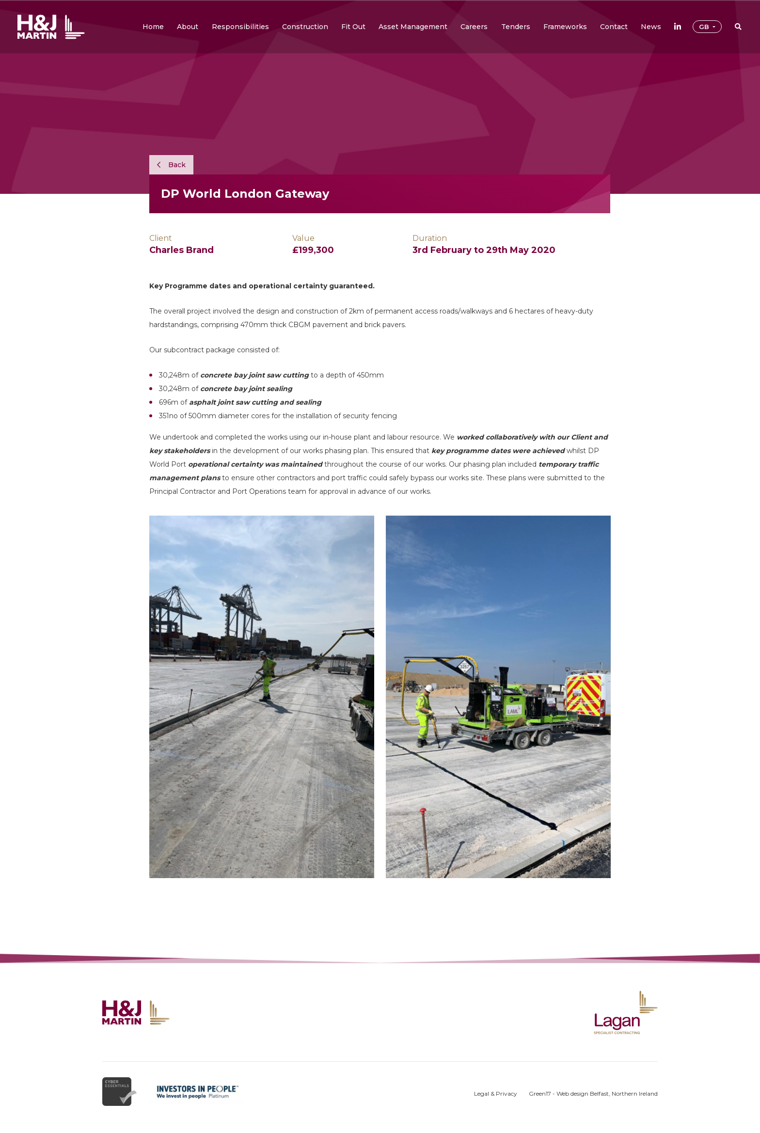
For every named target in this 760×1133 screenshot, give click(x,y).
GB (705, 27)
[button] (187, 26)
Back (171, 164)
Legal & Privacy (495, 1093)
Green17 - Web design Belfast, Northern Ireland (593, 1093)
